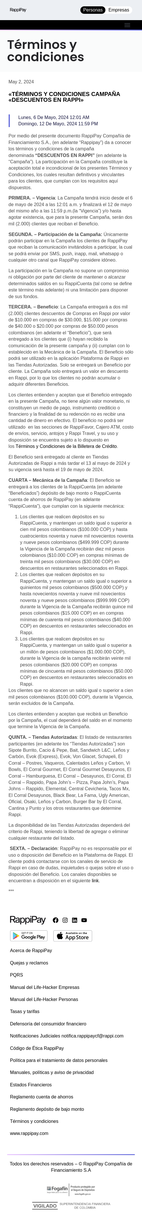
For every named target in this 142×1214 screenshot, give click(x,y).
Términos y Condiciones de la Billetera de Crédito (66, 446)
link (95, 880)
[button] (127, 25)
